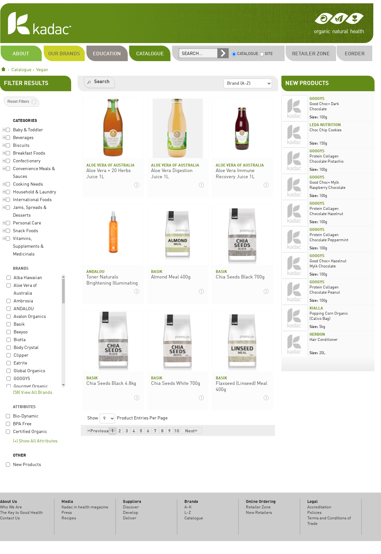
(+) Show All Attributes (35, 441)
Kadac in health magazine (84, 507)
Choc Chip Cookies (326, 130)
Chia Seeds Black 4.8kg (111, 383)
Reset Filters (18, 101)
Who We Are (11, 507)
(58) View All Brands (32, 393)
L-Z (187, 513)
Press (66, 513)
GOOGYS (317, 99)
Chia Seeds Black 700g (240, 277)
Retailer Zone (258, 507)
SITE (266, 54)
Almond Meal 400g (170, 277)
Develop (130, 513)
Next (191, 431)
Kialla (316, 308)
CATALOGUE (245, 54)
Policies (314, 513)
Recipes (68, 518)
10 (176, 431)
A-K (187, 507)
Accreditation (319, 507)
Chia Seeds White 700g (175, 383)
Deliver (129, 518)
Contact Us (10, 518)
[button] (99, 82)
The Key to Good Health (21, 513)
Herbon (317, 335)
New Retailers (259, 513)
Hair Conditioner (324, 340)
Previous (98, 431)
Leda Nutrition (325, 125)
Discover (131, 507)
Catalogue (21, 70)
